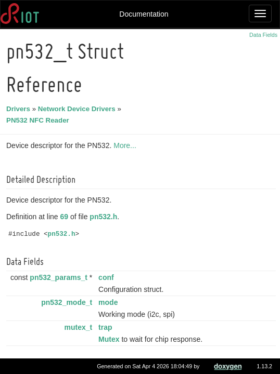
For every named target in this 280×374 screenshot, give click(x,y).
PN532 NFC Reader (39, 120)
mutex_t (80, 327)
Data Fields (263, 35)
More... (126, 145)
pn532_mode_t (68, 302)
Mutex (110, 339)
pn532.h (105, 216)
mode (109, 302)
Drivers (20, 109)
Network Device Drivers (78, 109)
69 (66, 216)
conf (108, 277)
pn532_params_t (60, 277)
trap (106, 327)
